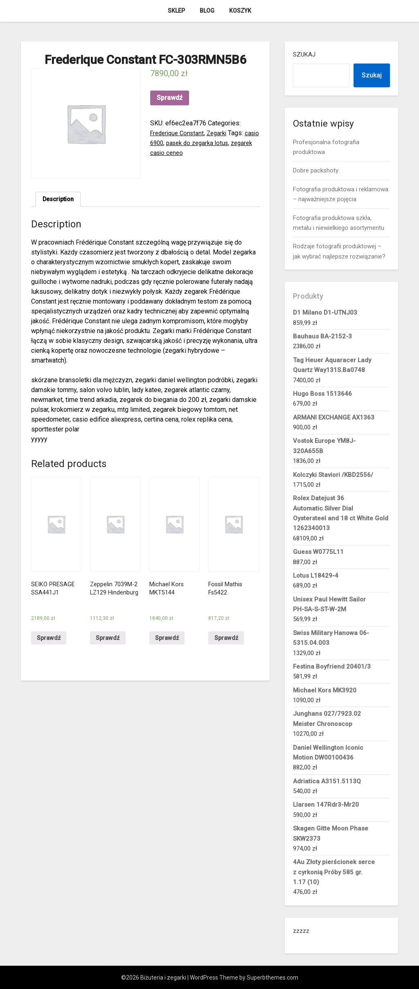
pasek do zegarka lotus (218, 143)
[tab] (60, 200)
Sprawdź (169, 98)
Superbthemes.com (272, 977)
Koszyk (240, 10)
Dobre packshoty (315, 170)
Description (60, 200)
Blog (207, 10)
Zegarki (222, 133)
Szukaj (304, 54)
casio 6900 (166, 143)
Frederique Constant (179, 133)
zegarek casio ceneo (180, 153)
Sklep (176, 10)
